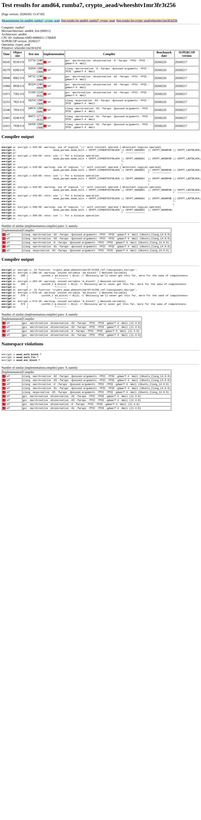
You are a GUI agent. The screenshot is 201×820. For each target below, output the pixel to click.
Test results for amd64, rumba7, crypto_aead (88, 20)
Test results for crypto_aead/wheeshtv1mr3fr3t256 (146, 20)
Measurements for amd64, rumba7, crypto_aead (31, 20)
